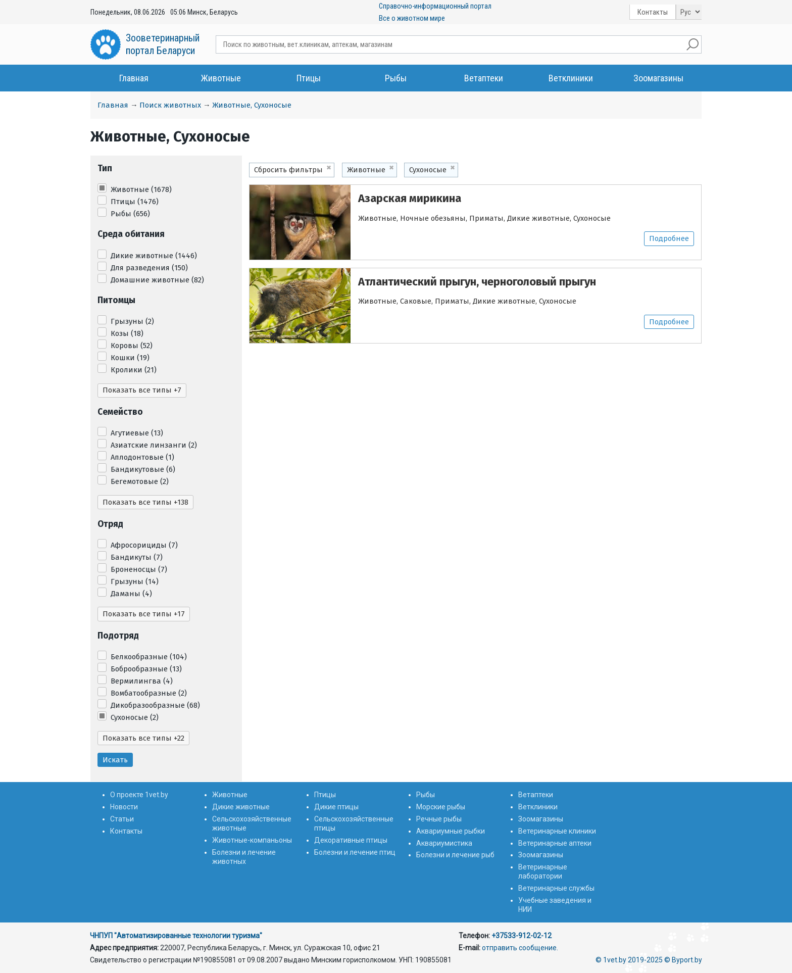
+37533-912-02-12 (521, 936)
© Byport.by (683, 960)
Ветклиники (571, 78)
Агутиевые (137, 432)
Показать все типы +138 (145, 502)
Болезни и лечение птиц (354, 852)
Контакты (652, 12)
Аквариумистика (444, 843)
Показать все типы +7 (142, 390)
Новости (124, 807)
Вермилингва (142, 681)
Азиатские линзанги (154, 445)
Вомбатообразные (149, 693)
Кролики (134, 369)
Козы (127, 333)
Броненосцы (139, 569)
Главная (133, 78)
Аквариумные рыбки (450, 831)
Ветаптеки (483, 78)
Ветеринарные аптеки (554, 843)
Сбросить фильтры (288, 169)
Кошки (130, 357)
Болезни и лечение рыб (455, 855)
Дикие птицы (336, 807)
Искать (115, 759)
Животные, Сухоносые (251, 105)
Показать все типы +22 (143, 738)
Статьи (122, 819)
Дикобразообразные (155, 705)
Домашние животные (157, 279)
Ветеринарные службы (556, 888)
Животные (221, 78)
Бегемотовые (140, 481)
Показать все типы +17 (144, 613)
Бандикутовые (143, 469)
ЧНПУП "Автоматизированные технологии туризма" (176, 936)
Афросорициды (144, 545)
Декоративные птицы (350, 840)
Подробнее (669, 238)
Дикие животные (154, 255)
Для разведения (149, 267)
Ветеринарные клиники (557, 831)
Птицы (308, 78)
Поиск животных (170, 105)
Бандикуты (137, 557)
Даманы (131, 593)
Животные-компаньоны (252, 840)
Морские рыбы (440, 807)
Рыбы (396, 78)
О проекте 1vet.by (139, 795)
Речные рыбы (439, 819)
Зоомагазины (658, 78)
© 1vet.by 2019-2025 (629, 960)
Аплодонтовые (142, 457)
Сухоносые (135, 717)
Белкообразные (149, 656)
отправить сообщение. (520, 948)
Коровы (132, 345)
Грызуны (132, 321)
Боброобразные (146, 668)
